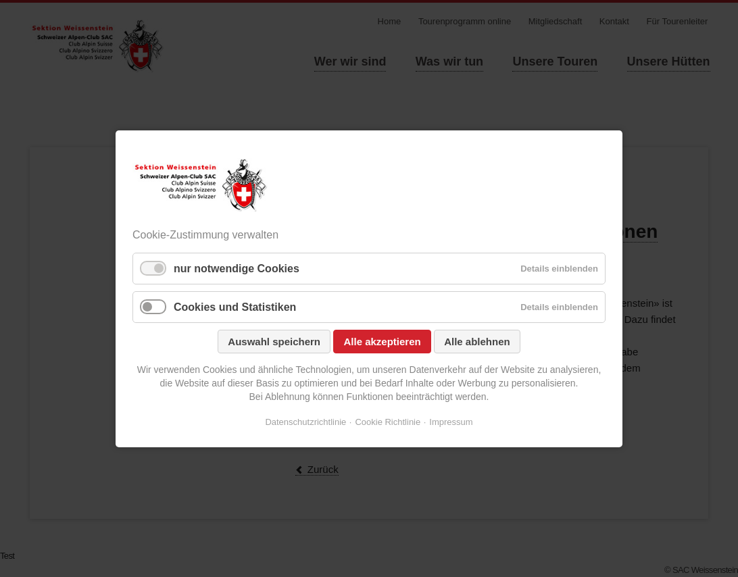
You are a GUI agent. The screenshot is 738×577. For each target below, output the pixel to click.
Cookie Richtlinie (387, 422)
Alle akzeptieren (381, 341)
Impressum (450, 422)
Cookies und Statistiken (235, 307)
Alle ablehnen (477, 341)
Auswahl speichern (274, 341)
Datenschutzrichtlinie (305, 422)
